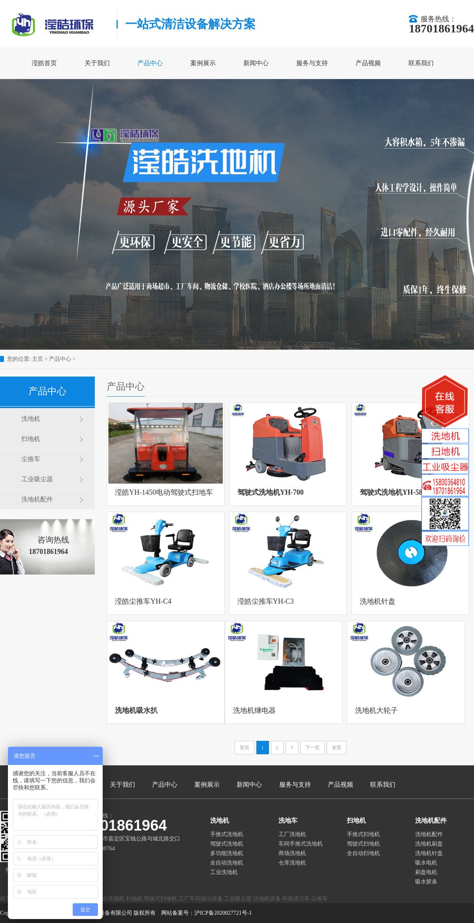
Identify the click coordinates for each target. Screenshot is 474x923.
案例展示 (203, 63)
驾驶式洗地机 (226, 844)
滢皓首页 (44, 63)
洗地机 (30, 418)
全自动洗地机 (226, 863)
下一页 (312, 747)
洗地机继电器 (254, 710)
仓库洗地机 (292, 863)
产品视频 (368, 63)
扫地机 (30, 438)
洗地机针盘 (377, 601)
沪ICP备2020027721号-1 (223, 913)
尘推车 (30, 459)
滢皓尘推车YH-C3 (265, 601)
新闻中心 (256, 63)
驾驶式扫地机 (363, 844)
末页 (336, 747)
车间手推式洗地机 (300, 844)
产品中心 (150, 63)
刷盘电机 (426, 872)
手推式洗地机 (226, 834)
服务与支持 (312, 63)
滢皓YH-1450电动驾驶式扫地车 (164, 492)
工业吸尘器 (37, 479)
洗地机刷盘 (429, 844)
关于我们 (97, 63)
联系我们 (421, 63)
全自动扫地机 (363, 853)
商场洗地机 (292, 853)
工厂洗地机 (292, 834)
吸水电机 (426, 863)
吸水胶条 (426, 882)
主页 (37, 359)
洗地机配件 (37, 499)
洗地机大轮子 (376, 710)
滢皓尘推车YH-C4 (143, 601)
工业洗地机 (224, 872)
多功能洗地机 (226, 853)
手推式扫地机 (363, 834)
